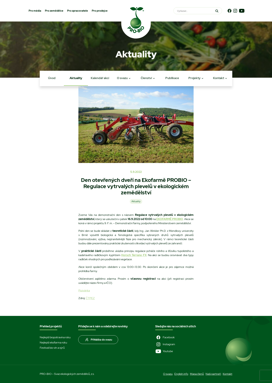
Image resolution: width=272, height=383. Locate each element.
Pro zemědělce (54, 10)
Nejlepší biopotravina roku (55, 337)
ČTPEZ (90, 298)
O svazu (122, 78)
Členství (146, 78)
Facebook (165, 337)
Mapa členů (197, 374)
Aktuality (76, 78)
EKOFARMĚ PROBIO (169, 219)
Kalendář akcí (100, 78)
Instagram (165, 344)
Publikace (172, 78)
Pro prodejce (100, 10)
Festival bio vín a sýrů (52, 348)
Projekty (194, 78)
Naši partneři (213, 374)
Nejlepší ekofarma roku (53, 342)
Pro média (35, 10)
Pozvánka (84, 290)
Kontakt (218, 78)
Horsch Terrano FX (134, 255)
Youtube (164, 351)
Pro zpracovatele (77, 10)
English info (181, 374)
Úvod (52, 78)
